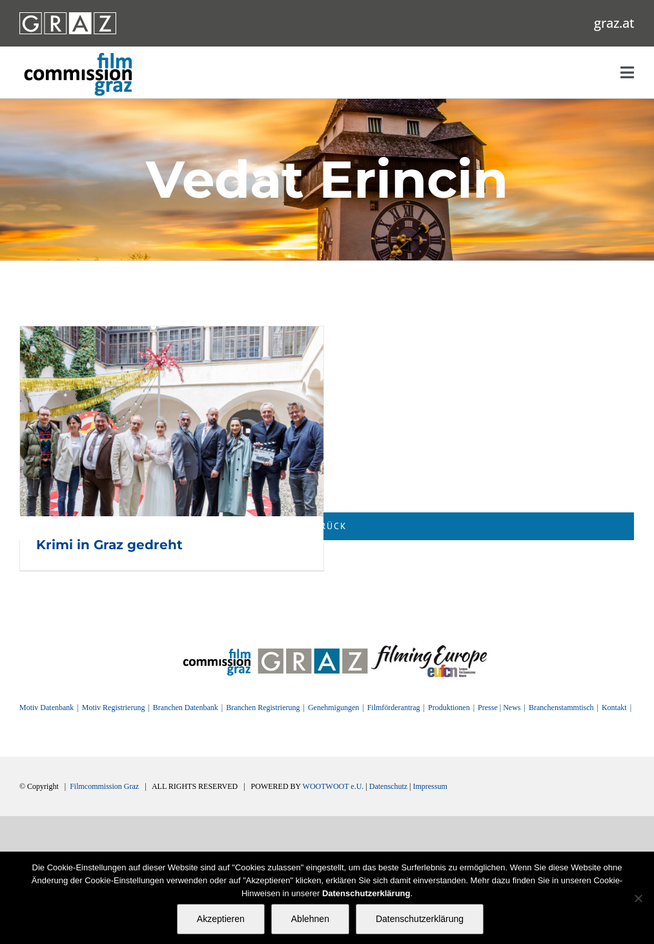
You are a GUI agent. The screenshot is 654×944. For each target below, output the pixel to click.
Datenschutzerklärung (420, 919)
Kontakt (614, 707)
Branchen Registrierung (263, 707)
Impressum (430, 786)
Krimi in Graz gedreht (109, 544)
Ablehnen (310, 919)
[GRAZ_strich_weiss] (67, 17)
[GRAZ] (312, 649)
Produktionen (449, 707)
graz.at (614, 23)
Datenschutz (388, 786)
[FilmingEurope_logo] (429, 649)
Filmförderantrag (393, 707)
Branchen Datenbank (185, 707)
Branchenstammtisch (561, 707)
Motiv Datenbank (46, 707)
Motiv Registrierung (113, 707)
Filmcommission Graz (104, 786)
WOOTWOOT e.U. (333, 786)
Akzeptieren (221, 919)
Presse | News (499, 707)
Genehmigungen (333, 707)
